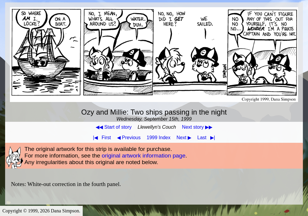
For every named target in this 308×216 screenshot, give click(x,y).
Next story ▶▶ (197, 127)
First (101, 137)
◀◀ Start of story (113, 127)
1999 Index (159, 137)
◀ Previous (129, 137)
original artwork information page (143, 155)
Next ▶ (184, 137)
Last (207, 137)
